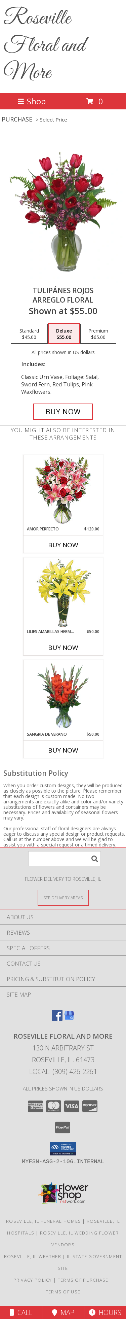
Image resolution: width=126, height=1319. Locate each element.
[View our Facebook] (57, 1018)
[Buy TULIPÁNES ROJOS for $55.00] (63, 412)
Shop (31, 101)
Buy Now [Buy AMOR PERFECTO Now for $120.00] (63, 545)
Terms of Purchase (83, 1280)
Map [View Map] (63, 1312)
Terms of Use (63, 1292)
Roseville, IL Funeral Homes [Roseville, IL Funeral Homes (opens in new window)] (43, 1221)
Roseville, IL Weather (32, 1256)
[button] (63, 1148)
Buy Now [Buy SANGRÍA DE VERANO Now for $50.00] (63, 750)
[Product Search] (64, 858)
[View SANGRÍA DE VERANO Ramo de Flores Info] (63, 696)
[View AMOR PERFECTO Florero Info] (63, 490)
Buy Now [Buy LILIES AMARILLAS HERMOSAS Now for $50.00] (63, 647)
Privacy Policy (32, 1280)
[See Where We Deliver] (63, 897)
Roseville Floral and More (44, 46)
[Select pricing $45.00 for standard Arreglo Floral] (29, 334)
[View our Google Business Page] (69, 1018)
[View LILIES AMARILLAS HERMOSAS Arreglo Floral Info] (63, 593)
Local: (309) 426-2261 (63, 1071)
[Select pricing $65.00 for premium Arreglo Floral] (98, 334)
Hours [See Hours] (105, 1312)
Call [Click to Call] (21, 1312)
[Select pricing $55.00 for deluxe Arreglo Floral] (64, 334)
